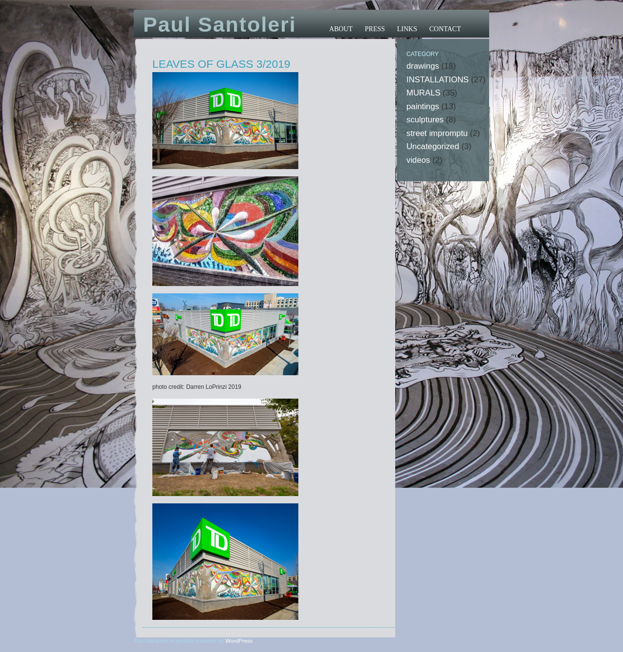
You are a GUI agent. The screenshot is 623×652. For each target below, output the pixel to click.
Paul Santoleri (219, 24)
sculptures (424, 119)
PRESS (375, 29)
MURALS (423, 92)
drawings (422, 66)
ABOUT (340, 29)
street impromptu (437, 133)
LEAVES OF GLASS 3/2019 (221, 64)
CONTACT (445, 29)
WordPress (239, 641)
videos (418, 160)
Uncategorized (432, 146)
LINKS (407, 29)
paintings (422, 106)
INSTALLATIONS (437, 79)
